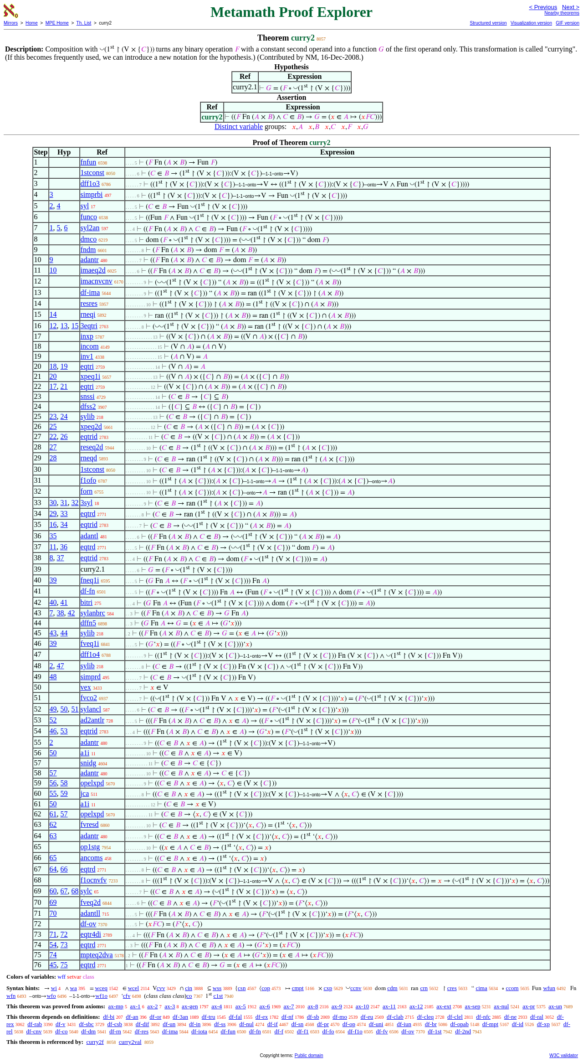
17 (53, 386)
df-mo (339, 1016)
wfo (51, 995)
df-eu (367, 1016)
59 (64, 793)
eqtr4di (91, 934)
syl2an (90, 228)
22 (53, 436)
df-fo (328, 1031)
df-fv (382, 1031)
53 (64, 731)
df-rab (34, 1024)
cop (265, 988)
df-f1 (303, 1031)
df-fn (88, 591)
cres (452, 988)
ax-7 (288, 1006)
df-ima (90, 292)
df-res (141, 1031)
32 (75, 502)
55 (53, 793)
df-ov (89, 924)
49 (53, 709)
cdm (392, 988)
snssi (88, 396)
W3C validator (563, 1055)
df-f (279, 1031)
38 (60, 613)
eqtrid (89, 436)
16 (53, 524)
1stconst (92, 172)
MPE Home (57, 23)
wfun (549, 988)
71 (53, 934)
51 (75, 709)
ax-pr (528, 1006)
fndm (88, 249)
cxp (327, 988)
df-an (132, 1016)
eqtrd (88, 513)
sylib (88, 416)
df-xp (543, 1024)
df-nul (246, 1024)
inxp (87, 336)
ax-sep (472, 1006)
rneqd (89, 458)
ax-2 (152, 1006)
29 (53, 513)
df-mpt (490, 1024)
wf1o (101, 995)
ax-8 (312, 1006)
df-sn (298, 1024)
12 (53, 326)
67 (64, 891)
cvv (161, 988)
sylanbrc (93, 613)
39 (53, 580)
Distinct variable (239, 126)
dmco (89, 239)
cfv (127, 995)
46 (53, 731)
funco (89, 217)
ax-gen (190, 1006)
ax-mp (115, 1006)
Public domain (309, 1055)
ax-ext (443, 1006)
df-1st (434, 1031)
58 (64, 783)
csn (241, 988)
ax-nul (501, 1006)
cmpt (298, 988)
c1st (218, 995)
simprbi (92, 194)
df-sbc (86, 1024)
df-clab (395, 1016)
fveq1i (90, 643)
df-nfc (483, 1016)
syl (85, 206)
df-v (61, 1024)
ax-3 (169, 1006)
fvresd (90, 824)
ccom (512, 988)
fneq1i (90, 580)
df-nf (287, 1016)
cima (481, 988)
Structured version (488, 23)
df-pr (323, 1024)
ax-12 (416, 1006)
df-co (61, 1031)
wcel (133, 988)
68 (75, 891)
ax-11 (389, 1006)
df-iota (199, 1031)
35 (53, 536)
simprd (91, 677)
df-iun (404, 1024)
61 (53, 814)
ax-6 (265, 1006)
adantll (91, 913)
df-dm (88, 1031)
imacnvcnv (97, 281)
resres (89, 303)
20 (53, 376)
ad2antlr (92, 720)
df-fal (235, 1016)
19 (64, 366)
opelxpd (92, 783)
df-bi (108, 1016)
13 (64, 326)
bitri (87, 602)
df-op (349, 1024)
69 (53, 902)
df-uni (376, 1024)
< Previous (543, 7)
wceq (101, 988)
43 (53, 633)
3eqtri (89, 326)
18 (53, 366)
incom (90, 346)
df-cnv (33, 1031)
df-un (169, 1024)
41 (64, 602)
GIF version (567, 23)
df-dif (142, 1024)
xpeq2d (91, 426)
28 (53, 458)
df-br (431, 1024)
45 (53, 965)
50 (64, 709)
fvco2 (89, 698)
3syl (87, 502)
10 (53, 270)
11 (53, 547)
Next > (570, 7)
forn (87, 491)
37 (60, 558)
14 (53, 314)
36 (63, 547)
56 (53, 783)
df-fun (228, 1031)
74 (53, 955)
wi (54, 988)
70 (53, 913)
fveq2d (91, 902)
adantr (90, 259)
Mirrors (11, 23)
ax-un (555, 1006)
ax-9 (337, 1006)
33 (64, 513)
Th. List (84, 23)
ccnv (356, 988)
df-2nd (463, 1031)
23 (53, 416)
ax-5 (240, 1006)
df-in (194, 1024)
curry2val (130, 1041)
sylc (86, 891)
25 (53, 426)
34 (64, 524)
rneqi (88, 314)
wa (73, 988)
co (189, 995)
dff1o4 (90, 654)
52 (53, 720)
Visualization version (531, 23)
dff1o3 (90, 183)
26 (64, 436)
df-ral (536, 1016)
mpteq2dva (97, 955)
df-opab (459, 1024)
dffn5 (88, 623)
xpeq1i (91, 376)
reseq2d (92, 447)
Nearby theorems (561, 12)
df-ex (262, 1016)
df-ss (219, 1024)
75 (64, 965)
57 (53, 773)
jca (85, 793)
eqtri (87, 366)
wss (217, 988)
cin (188, 988)
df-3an (180, 1016)
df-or (155, 1016)
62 (53, 824)
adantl (89, 536)
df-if (272, 1024)
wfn (10, 995)
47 (60, 666)
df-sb (313, 1016)
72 (64, 934)
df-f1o (355, 1031)
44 (64, 633)
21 (64, 386)
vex (86, 687)
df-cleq (425, 1016)
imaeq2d (93, 270)
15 (75, 326)
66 (64, 869)
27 (53, 447)
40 (53, 602)
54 (53, 945)
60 (53, 891)
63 (53, 836)
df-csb (115, 1024)
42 (71, 613)
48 (53, 677)
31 (64, 502)
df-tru (208, 1016)
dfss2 (88, 406)
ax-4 (216, 1006)
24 (64, 416)
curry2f (94, 1041)
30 (53, 502)
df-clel (455, 1016)
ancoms (92, 858)
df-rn (115, 1031)
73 (64, 945)
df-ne (510, 1016)
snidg (89, 763)
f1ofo (89, 480)
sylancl (91, 709)
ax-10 (362, 1006)
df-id (517, 1024)
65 (53, 858)
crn (424, 988)
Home (32, 23)
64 (53, 869)
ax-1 (135, 1006)
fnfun (89, 162)
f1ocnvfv (94, 880)
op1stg (90, 847)
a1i (85, 753)
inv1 (87, 356)
